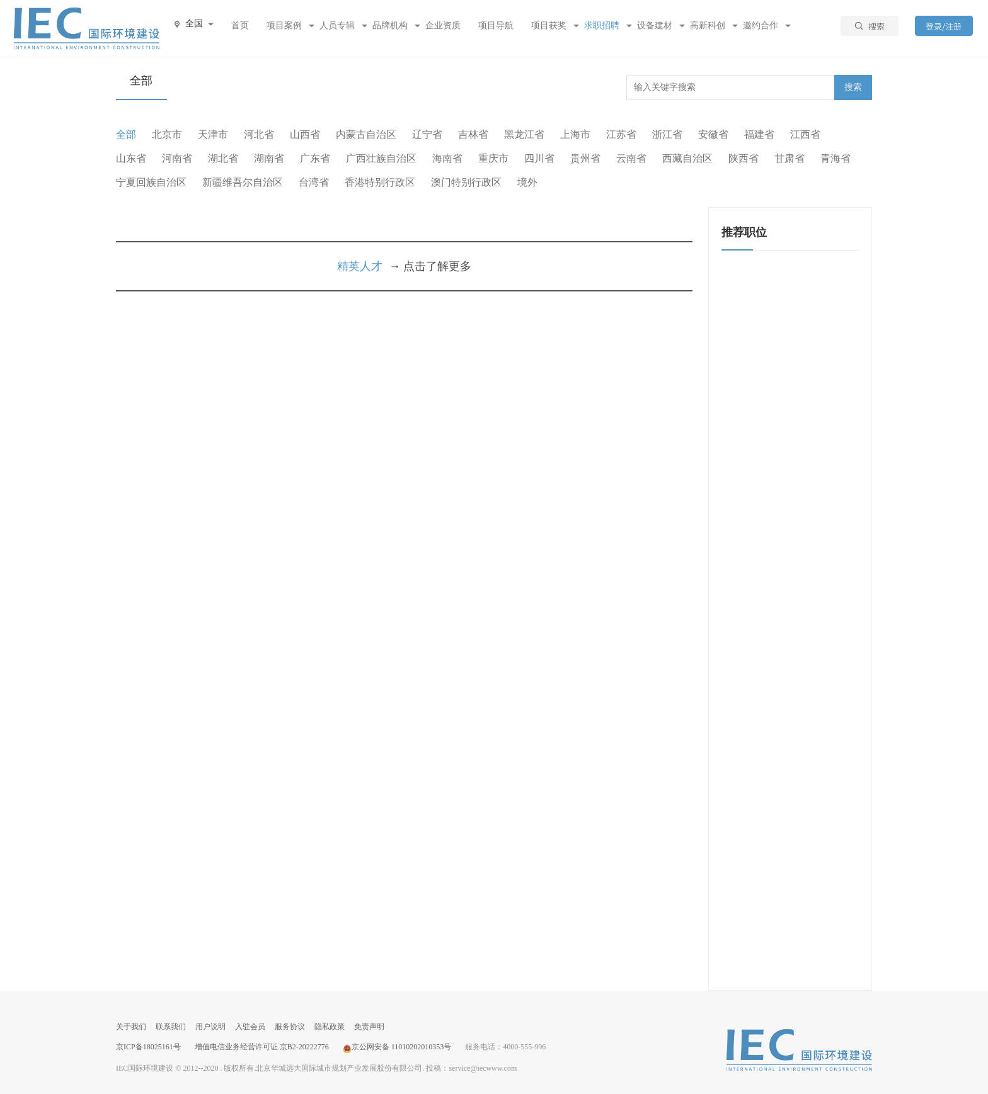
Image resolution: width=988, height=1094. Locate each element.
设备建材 (654, 25)
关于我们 (131, 1026)
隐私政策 (329, 1026)
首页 (240, 25)
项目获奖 (548, 25)
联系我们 (171, 1026)
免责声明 (369, 1026)
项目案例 (284, 25)
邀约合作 (760, 25)
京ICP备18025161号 (148, 1046)
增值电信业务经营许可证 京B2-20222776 (262, 1046)
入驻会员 (250, 1026)
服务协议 (290, 1026)
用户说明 (210, 1026)
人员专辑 (337, 25)
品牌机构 (390, 25)
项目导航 (496, 25)
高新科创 (707, 25)
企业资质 (443, 25)
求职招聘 (601, 25)
